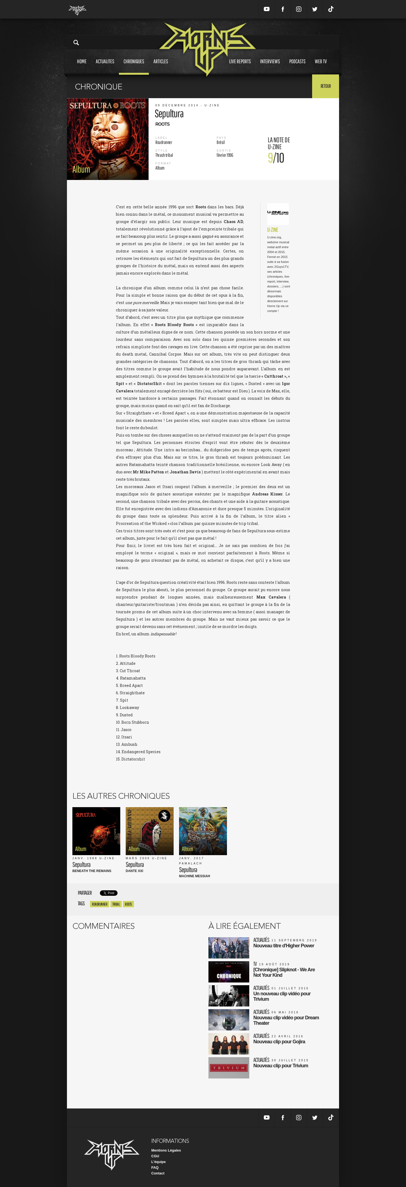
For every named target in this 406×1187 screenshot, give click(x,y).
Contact (157, 1173)
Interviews (270, 66)
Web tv (320, 66)
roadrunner (99, 904)
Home (81, 66)
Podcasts (297, 66)
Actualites (105, 66)
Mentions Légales (166, 1150)
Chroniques (134, 66)
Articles (161, 66)
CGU (155, 1156)
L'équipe (158, 1162)
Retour (326, 86)
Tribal (116, 904)
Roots (128, 904)
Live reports (240, 66)
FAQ (155, 1167)
